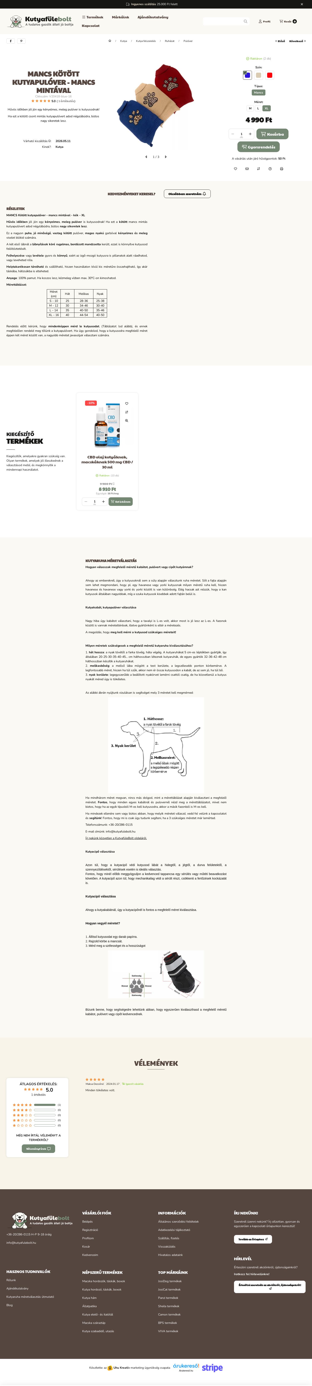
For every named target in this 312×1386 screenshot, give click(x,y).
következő (297, 41)
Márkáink (120, 17)
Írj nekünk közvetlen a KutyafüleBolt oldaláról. (116, 838)
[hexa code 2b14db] (247, 75)
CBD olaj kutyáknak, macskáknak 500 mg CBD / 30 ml (107, 461)
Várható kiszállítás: (37, 141)
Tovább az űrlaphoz (253, 1239)
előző (280, 41)
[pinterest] (21, 41)
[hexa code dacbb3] (258, 75)
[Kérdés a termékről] (270, 168)
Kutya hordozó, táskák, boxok (101, 1290)
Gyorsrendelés (258, 147)
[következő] (165, 157)
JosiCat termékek (169, 1290)
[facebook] (10, 41)
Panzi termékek (168, 1298)
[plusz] (250, 134)
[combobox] (226, 21)
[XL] (266, 108)
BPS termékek (167, 1323)
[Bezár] (302, 4)
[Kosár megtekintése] (288, 21)
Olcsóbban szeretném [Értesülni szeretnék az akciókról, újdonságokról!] (187, 194)
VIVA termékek (168, 1331)
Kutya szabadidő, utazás (98, 1331)
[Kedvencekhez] (235, 168)
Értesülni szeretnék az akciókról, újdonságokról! (270, 1286)
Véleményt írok (38, 1148)
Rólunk (11, 1280)
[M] (250, 108)
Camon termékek (169, 1315)
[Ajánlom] (247, 168)
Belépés (87, 1222)
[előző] (146, 157)
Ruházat (169, 41)
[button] (93, 17)
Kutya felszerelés (146, 41)
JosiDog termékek (170, 1281)
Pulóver (188, 41)
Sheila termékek (168, 1306)
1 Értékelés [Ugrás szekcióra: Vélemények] (66, 101)
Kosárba (272, 134)
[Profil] (264, 21)
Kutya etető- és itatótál (97, 1315)
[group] (191, 451)
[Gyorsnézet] (126, 420)
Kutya (123, 41)
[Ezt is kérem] (120, 501)
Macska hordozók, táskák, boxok (103, 1281)
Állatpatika (89, 1306)
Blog (9, 1305)
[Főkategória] (110, 41)
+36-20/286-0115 (18, 1234)
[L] (258, 108)
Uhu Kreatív (121, 1368)
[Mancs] (258, 92)
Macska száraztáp (93, 1323)
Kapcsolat (91, 25)
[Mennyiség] (241, 134)
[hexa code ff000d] (269, 75)
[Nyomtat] (281, 168)
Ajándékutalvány (153, 17)
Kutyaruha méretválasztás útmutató (30, 1297)
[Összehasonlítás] (258, 168)
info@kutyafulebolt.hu (21, 1243)
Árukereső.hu (186, 1370)
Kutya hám (89, 1298)
